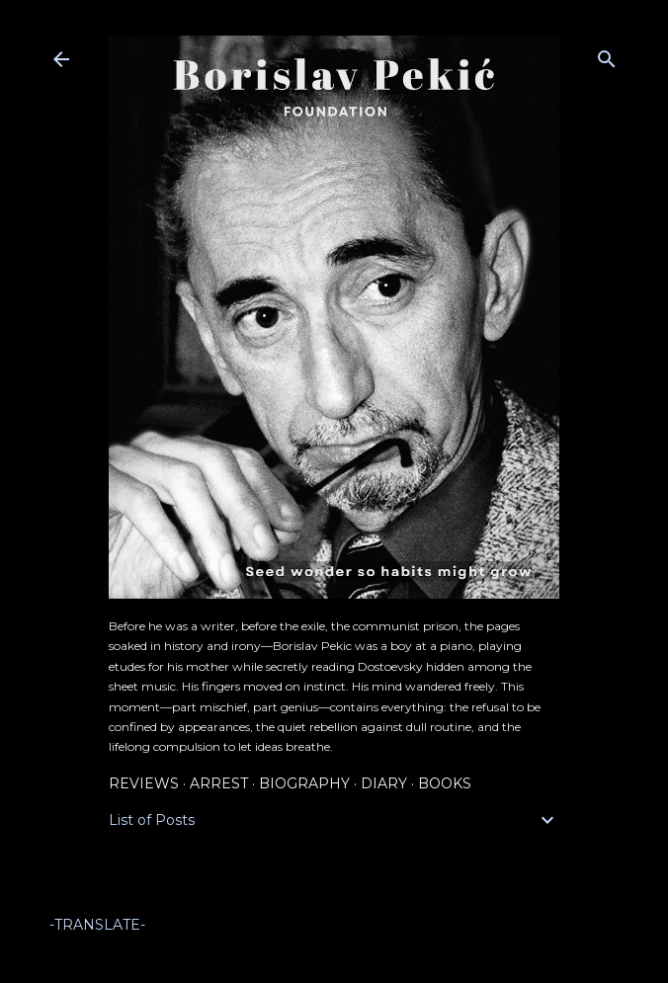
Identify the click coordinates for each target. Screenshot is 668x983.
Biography (304, 783)
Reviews (144, 783)
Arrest (219, 783)
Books (444, 783)
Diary (384, 783)
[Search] (607, 55)
